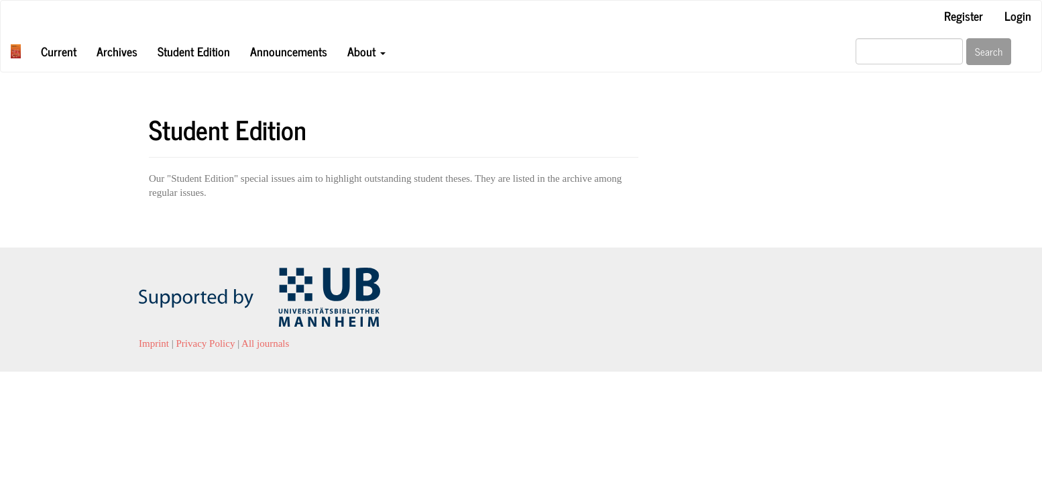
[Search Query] (909, 51)
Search (988, 51)
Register (963, 15)
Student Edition (194, 51)
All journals (265, 343)
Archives (117, 51)
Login (1017, 15)
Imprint (154, 343)
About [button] (366, 51)
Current (58, 51)
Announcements (288, 51)
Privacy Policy (205, 343)
